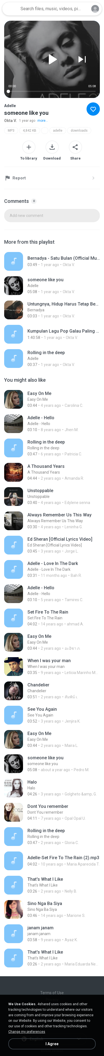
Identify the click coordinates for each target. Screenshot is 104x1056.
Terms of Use (52, 993)
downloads (79, 130)
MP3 (11, 130)
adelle (57, 130)
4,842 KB (29, 130)
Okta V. (10, 120)
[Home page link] (11, 9)
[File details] (52, 261)
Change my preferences (26, 1032)
